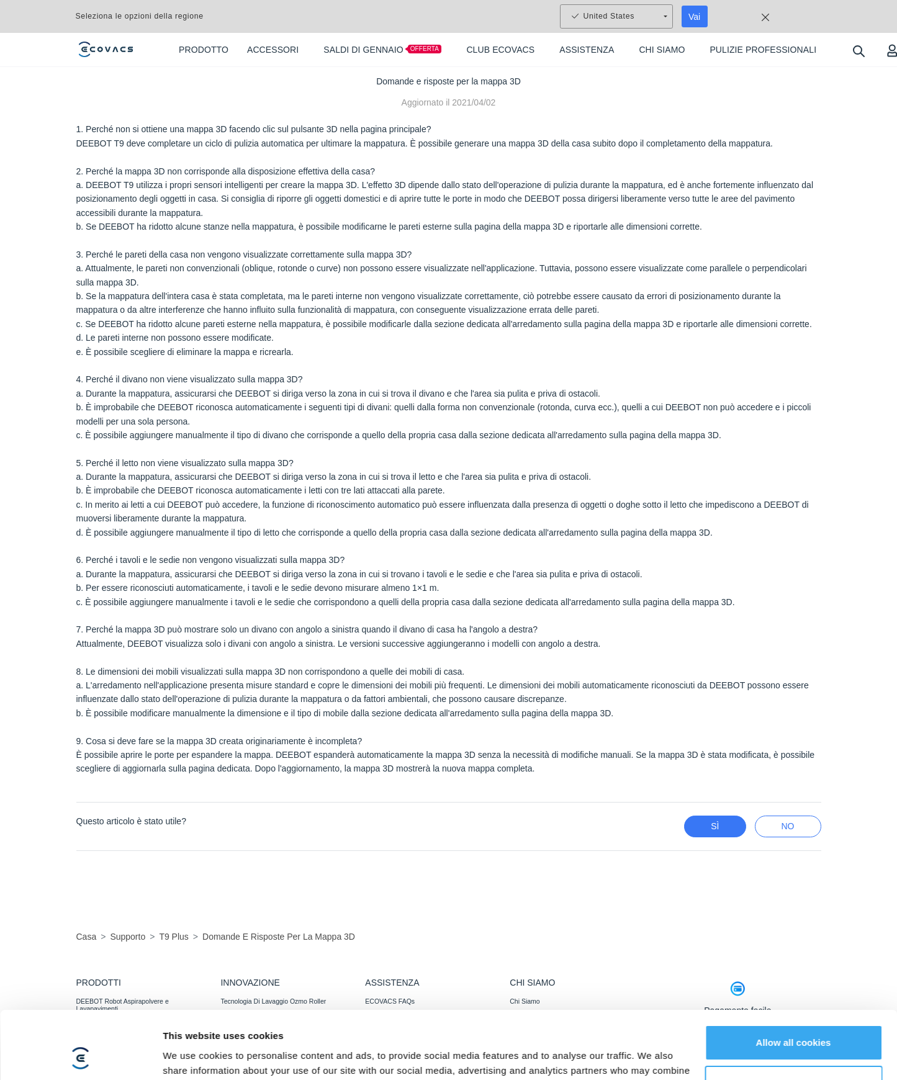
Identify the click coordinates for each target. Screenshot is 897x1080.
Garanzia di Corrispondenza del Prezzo (422, 1052)
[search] (858, 50)
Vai (694, 17)
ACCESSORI (95, 1052)
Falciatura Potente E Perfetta (262, 1034)
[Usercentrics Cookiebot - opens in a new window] (80, 1001)
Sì (715, 826)
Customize (794, 965)
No (788, 826)
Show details (191, 1001)
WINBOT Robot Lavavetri (113, 1034)
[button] (868, 1048)
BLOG (519, 1034)
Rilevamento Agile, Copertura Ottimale (275, 1052)
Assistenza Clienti (391, 1034)
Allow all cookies (793, 924)
